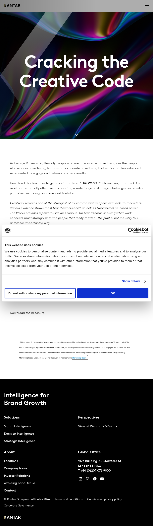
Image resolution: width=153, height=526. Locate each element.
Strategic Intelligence (19, 441)
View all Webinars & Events (97, 426)
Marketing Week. (79, 358)
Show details (131, 281)
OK (113, 293)
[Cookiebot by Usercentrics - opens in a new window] (131, 230)
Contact (10, 490)
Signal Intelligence (17, 426)
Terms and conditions (68, 499)
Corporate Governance (19, 505)
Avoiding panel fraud (19, 483)
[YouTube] (80, 479)
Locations (11, 461)
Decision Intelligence (19, 433)
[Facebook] (94, 479)
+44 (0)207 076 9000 (95, 470)
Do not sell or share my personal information (40, 293)
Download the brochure (27, 313)
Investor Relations (17, 476)
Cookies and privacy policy (104, 499)
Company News (15, 468)
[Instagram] (87, 479)
